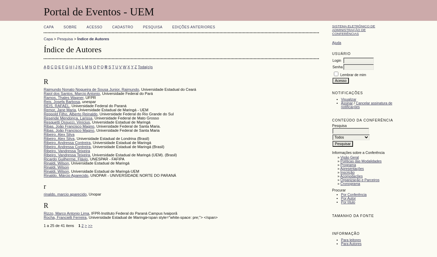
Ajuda (336, 43)
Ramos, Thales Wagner (63, 98)
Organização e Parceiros (359, 180)
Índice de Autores (93, 39)
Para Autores (351, 244)
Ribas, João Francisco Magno (69, 126)
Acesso (94, 27)
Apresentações (352, 169)
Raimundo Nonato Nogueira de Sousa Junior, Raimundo (91, 89)
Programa (348, 165)
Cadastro (122, 27)
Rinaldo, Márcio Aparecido (66, 175)
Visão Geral (349, 157)
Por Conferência (354, 195)
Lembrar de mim (353, 75)
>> (90, 226)
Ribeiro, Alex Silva (59, 134)
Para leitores (351, 240)
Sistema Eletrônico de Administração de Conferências (353, 29)
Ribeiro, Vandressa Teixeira (67, 151)
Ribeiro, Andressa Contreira (67, 143)
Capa (49, 27)
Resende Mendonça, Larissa (68, 118)
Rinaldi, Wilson (56, 163)
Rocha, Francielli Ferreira (65, 217)
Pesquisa (153, 27)
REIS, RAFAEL (56, 106)
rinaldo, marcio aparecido (65, 194)
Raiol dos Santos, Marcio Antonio (72, 93)
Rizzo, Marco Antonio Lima (66, 213)
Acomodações (351, 176)
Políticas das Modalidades (361, 161)
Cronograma (350, 184)
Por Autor (348, 198)
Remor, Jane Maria (60, 110)
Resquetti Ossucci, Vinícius (67, 122)
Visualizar (348, 99)
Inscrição (347, 172)
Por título (348, 202)
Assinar (347, 103)
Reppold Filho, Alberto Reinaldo (70, 114)
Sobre (70, 27)
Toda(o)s (145, 67)
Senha (338, 67)
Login (337, 60)
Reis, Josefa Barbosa (62, 102)
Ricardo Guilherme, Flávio (66, 159)
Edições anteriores (193, 27)
